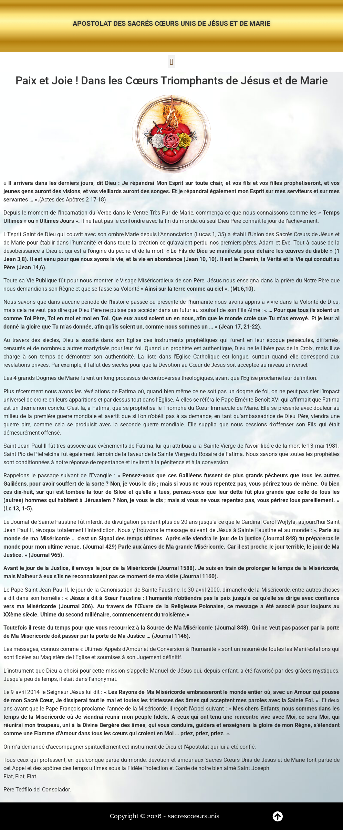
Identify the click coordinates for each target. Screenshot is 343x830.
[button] (171, 61)
